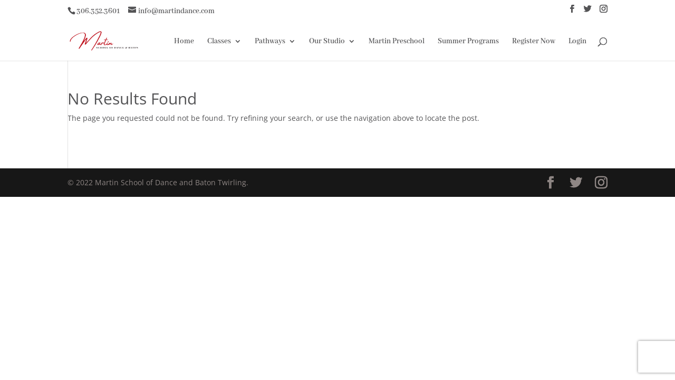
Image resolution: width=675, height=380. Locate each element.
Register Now (533, 41)
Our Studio (327, 41)
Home (184, 41)
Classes (219, 41)
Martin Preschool (397, 41)
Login (577, 41)
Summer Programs (468, 41)
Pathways (270, 41)
